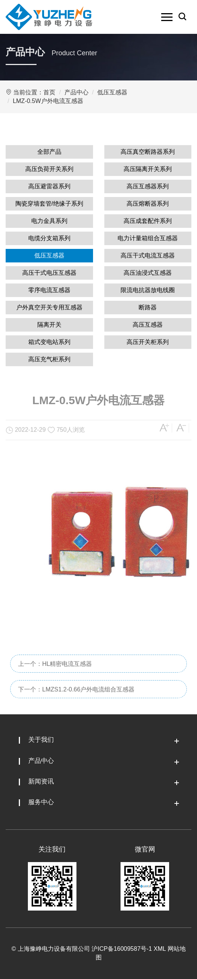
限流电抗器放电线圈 (148, 290)
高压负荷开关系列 (49, 169)
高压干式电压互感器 (49, 273)
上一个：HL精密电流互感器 (55, 680)
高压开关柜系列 (148, 342)
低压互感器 (112, 92)
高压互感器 (148, 324)
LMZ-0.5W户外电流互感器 (48, 101)
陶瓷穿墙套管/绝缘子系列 (49, 203)
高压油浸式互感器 (148, 273)
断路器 (148, 307)
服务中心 (41, 802)
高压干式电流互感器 (148, 255)
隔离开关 (49, 324)
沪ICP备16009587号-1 (122, 949)
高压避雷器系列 (49, 186)
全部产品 (49, 152)
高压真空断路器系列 (148, 152)
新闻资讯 (41, 781)
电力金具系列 (49, 221)
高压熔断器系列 (148, 203)
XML (160, 949)
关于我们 (41, 739)
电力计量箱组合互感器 (148, 238)
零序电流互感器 (49, 290)
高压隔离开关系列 (148, 169)
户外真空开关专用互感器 (49, 307)
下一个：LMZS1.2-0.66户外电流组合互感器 (76, 706)
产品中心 (76, 92)
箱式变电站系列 (49, 342)
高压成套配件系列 (148, 221)
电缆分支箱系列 (49, 238)
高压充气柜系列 (49, 359)
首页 (49, 92)
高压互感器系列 (148, 186)
